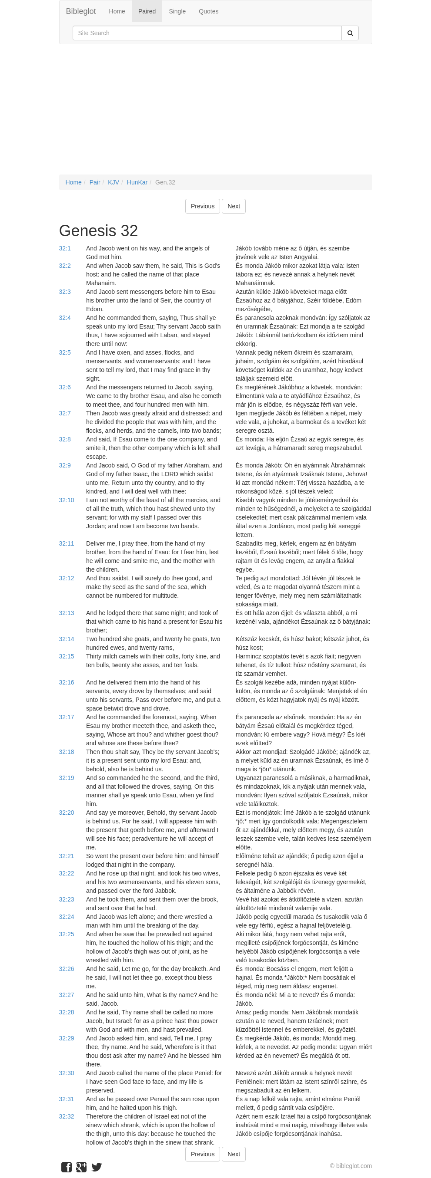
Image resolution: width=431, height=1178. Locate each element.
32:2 (65, 265)
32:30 (66, 1072)
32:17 (66, 717)
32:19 (66, 777)
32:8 (65, 439)
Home (117, 11)
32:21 (66, 855)
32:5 (65, 352)
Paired (147, 11)
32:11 (66, 543)
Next (233, 206)
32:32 (66, 1116)
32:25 (66, 934)
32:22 (66, 873)
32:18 (66, 751)
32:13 (66, 612)
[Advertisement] (216, 113)
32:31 (66, 1099)
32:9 (65, 465)
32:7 (65, 413)
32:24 (66, 916)
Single (177, 11)
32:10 (66, 500)
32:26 (66, 968)
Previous (202, 206)
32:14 (66, 638)
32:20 (66, 812)
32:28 (66, 1012)
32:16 (66, 682)
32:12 (66, 578)
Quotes (208, 11)
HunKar (137, 182)
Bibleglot (81, 11)
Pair (95, 182)
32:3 (65, 291)
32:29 (66, 1038)
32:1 (65, 248)
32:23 (66, 899)
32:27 (66, 994)
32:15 (66, 656)
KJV (113, 182)
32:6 (65, 387)
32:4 (65, 317)
